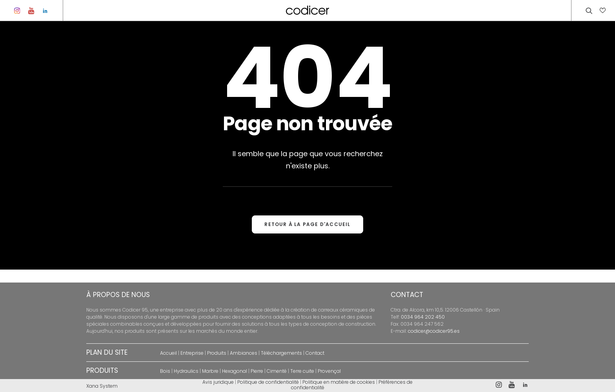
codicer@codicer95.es (434, 331)
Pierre (257, 371)
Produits (216, 353)
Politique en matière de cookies (338, 382)
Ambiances (243, 353)
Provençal (329, 371)
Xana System (102, 386)
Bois (165, 371)
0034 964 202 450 (423, 317)
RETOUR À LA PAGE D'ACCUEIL (307, 237)
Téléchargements (281, 353)
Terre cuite (302, 371)
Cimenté (277, 371)
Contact (315, 353)
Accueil (168, 353)
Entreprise (192, 353)
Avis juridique (218, 382)
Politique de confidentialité (268, 382)
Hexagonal (234, 371)
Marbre (210, 371)
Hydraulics (186, 371)
